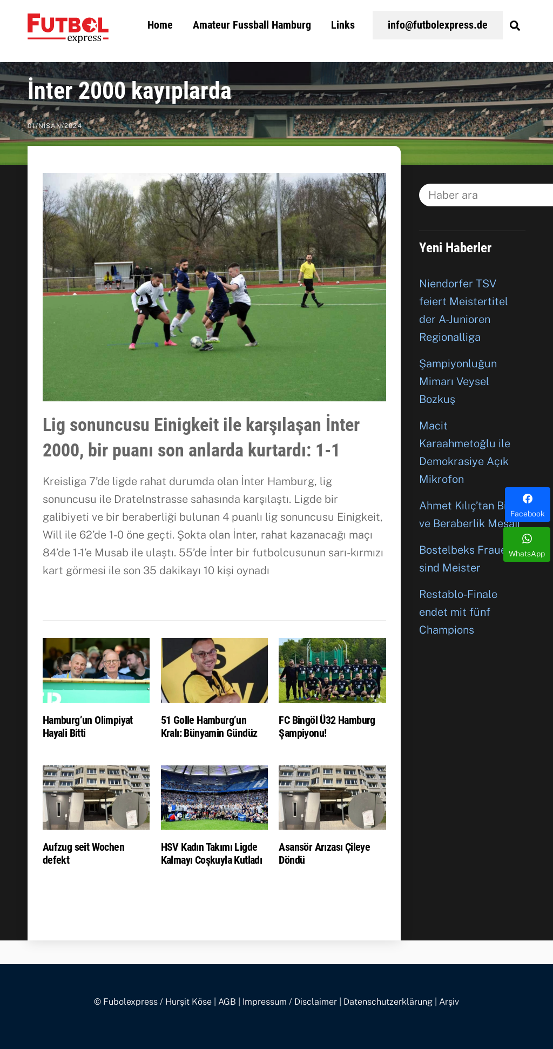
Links (343, 24)
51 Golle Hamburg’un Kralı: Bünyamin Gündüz (209, 726)
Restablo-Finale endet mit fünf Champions (458, 612)
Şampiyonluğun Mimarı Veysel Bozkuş (458, 381)
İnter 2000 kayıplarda (130, 91)
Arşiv (449, 1002)
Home (160, 24)
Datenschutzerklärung (388, 1002)
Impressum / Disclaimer (289, 1002)
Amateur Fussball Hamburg (252, 24)
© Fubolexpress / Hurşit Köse (153, 1002)
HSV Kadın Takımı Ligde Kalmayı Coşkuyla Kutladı (211, 853)
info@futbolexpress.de (438, 24)
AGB (227, 1002)
